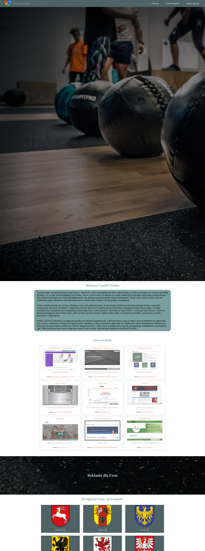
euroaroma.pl (147, 447)
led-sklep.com (147, 412)
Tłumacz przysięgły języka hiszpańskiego (102, 372)
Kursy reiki (102, 443)
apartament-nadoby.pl (63, 412)
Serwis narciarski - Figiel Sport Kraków (103, 407)
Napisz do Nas (192, 3)
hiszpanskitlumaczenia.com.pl (105, 377)
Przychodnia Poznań (60, 372)
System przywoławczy (144, 407)
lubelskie (58, 530)
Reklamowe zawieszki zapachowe (144, 443)
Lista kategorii (172, 3)
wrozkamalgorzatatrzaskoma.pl (105, 447)
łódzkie (101, 530)
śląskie (143, 530)
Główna (155, 3)
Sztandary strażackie (145, 372)
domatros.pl (63, 447)
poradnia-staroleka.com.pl (63, 377)
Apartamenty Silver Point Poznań (60, 407)
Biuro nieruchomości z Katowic (60, 443)
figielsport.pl (105, 412)
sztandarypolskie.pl (147, 377)
